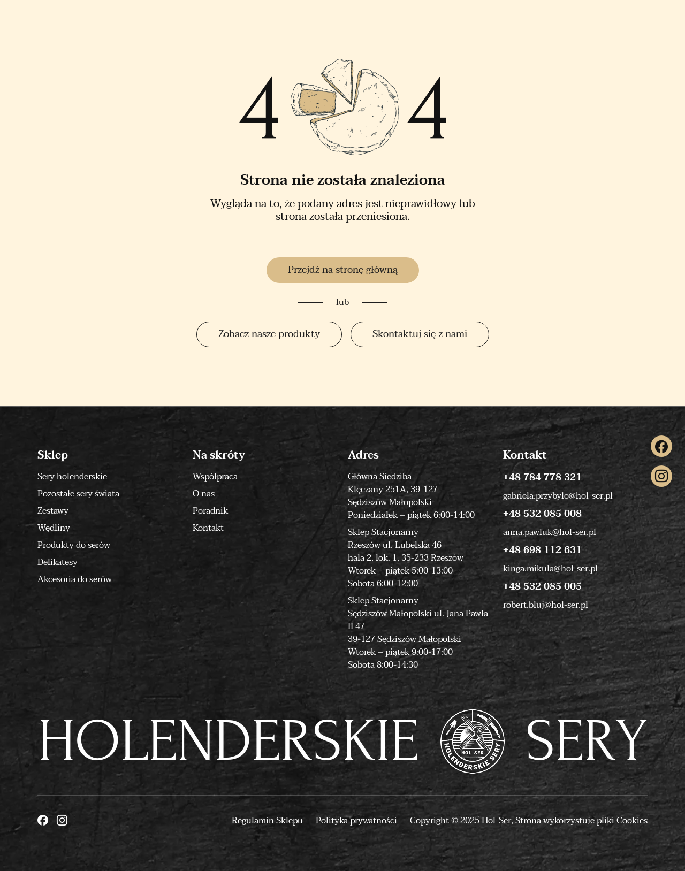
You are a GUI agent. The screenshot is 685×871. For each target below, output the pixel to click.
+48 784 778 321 (542, 477)
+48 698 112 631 (542, 550)
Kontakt (208, 528)
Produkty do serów (73, 545)
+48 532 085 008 (542, 514)
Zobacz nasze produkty (269, 334)
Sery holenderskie (72, 476)
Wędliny (53, 528)
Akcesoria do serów (74, 579)
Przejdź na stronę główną (343, 270)
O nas (204, 493)
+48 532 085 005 (542, 586)
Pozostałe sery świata (78, 493)
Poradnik (210, 510)
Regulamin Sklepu (267, 820)
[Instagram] (661, 476)
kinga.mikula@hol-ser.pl (550, 568)
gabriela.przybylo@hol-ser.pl (558, 496)
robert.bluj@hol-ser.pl (545, 605)
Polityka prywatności (356, 820)
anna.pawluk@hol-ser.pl (549, 532)
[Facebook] (661, 446)
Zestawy (52, 510)
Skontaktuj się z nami (419, 334)
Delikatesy (57, 562)
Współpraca (215, 476)
